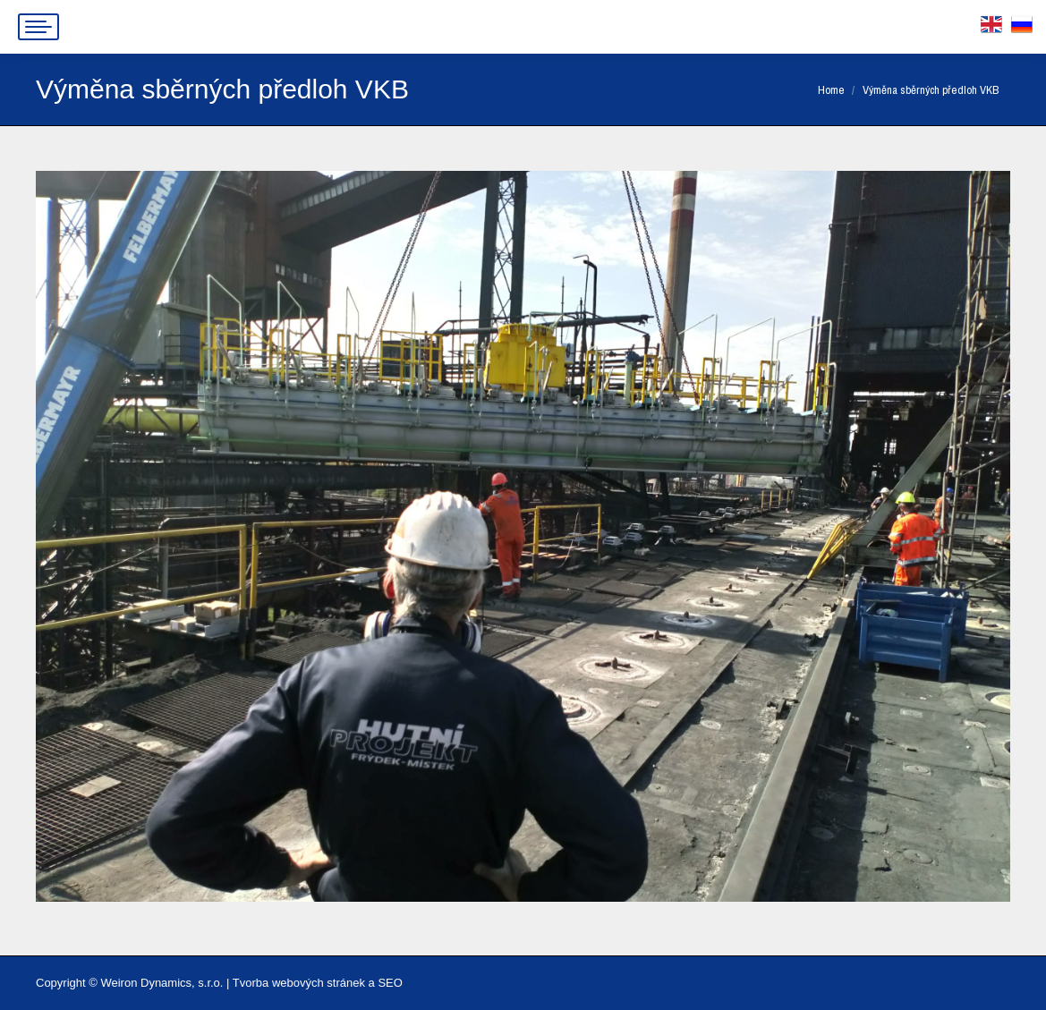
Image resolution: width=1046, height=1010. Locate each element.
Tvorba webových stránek (299, 982)
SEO (390, 982)
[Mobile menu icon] (38, 26)
